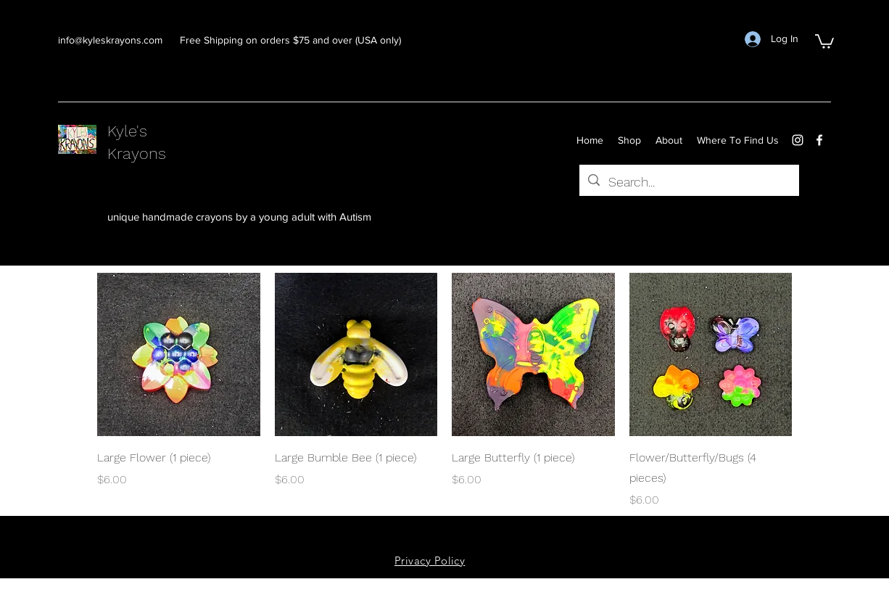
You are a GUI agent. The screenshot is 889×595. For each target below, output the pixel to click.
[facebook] (819, 140)
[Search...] (688, 182)
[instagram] (797, 140)
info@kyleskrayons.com (110, 40)
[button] (824, 41)
